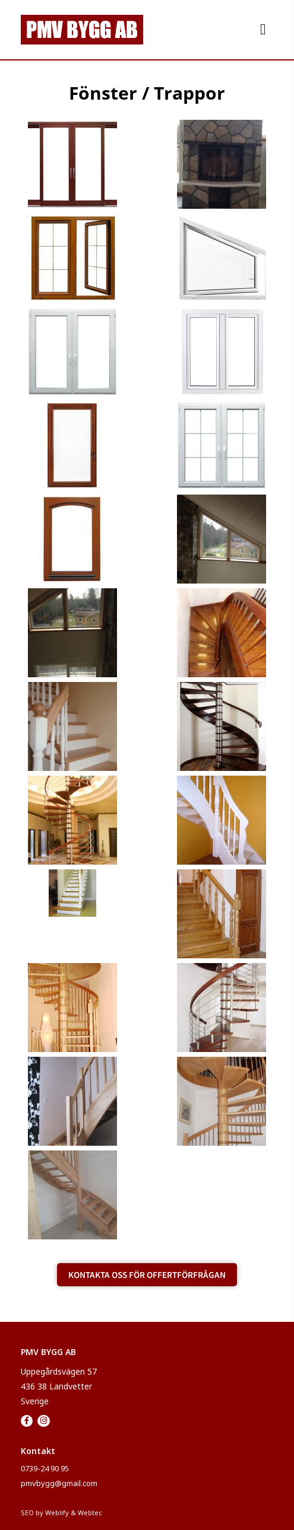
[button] (262, 29)
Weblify (57, 1512)
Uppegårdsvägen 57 (59, 1371)
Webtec (90, 1512)
